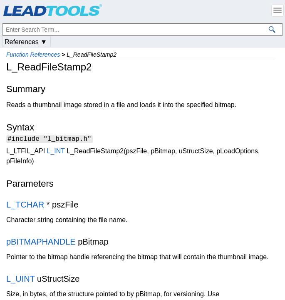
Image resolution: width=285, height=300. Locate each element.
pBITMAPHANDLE (41, 243)
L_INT (56, 152)
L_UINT (20, 280)
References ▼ (26, 41)
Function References (33, 54)
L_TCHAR (25, 205)
